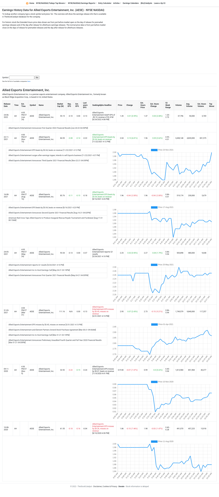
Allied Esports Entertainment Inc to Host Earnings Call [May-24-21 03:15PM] (39, 270)
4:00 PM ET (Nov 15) (24, 138)
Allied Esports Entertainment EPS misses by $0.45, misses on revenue (103, 310)
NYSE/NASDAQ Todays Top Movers (50, 3)
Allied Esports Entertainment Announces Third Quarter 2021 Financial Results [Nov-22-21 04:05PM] (49, 161)
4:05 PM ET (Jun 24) (24, 116)
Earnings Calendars (131, 3)
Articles (116, 3)
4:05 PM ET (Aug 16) (24, 195)
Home (30, 3)
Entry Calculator (104, 3)
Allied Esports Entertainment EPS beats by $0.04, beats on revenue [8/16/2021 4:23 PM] (44, 208)
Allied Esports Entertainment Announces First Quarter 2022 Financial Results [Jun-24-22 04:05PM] (48, 128)
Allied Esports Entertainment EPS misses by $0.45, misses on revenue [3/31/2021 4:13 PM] (45, 325)
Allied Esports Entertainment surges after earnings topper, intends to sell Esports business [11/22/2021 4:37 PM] (54, 155)
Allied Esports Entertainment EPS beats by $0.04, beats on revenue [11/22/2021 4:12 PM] (45, 150)
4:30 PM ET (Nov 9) (24, 370)
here (29, 81)
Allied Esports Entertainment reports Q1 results (102, 251)
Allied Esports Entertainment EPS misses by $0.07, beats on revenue (103, 369)
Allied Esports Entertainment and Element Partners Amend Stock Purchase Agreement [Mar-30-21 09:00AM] (52, 330)
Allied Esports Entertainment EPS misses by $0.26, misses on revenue (103, 427)
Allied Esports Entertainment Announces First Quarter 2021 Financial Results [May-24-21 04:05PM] (48, 275)
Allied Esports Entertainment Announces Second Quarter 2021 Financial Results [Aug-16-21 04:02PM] (50, 213)
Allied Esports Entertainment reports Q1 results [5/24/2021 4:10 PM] (36, 265)
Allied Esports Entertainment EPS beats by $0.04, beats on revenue (103, 137)
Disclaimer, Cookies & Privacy (105, 486)
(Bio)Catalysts (146, 3)
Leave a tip (159, 3)
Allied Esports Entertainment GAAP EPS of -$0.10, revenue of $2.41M (103, 115)
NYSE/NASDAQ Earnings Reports (81, 3)
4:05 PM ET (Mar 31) (24, 311)
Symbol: (5, 77)
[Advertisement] (109, 50)
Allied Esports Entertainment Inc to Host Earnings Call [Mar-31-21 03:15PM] (39, 335)
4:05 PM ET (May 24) (24, 253)
